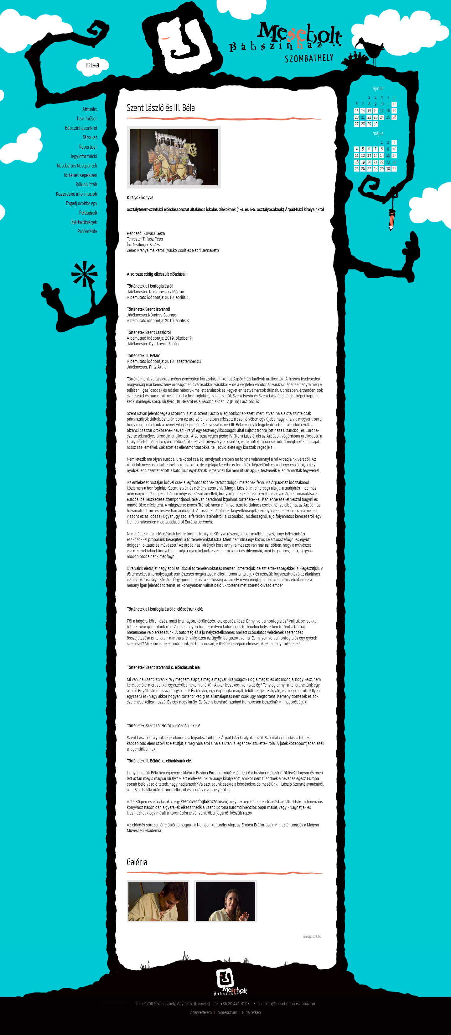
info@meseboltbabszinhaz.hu (290, 1003)
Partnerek (88, 213)
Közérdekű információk (76, 194)
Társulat (90, 138)
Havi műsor (87, 119)
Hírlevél (92, 66)
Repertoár (88, 147)
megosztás (312, 936)
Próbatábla (87, 232)
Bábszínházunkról (81, 128)
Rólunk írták (86, 185)
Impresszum (227, 1012)
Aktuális (89, 109)
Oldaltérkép (251, 1012)
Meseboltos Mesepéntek (77, 166)
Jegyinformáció (83, 156)
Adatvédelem (201, 1012)
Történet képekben (80, 175)
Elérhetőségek (84, 222)
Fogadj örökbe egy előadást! (81, 205)
